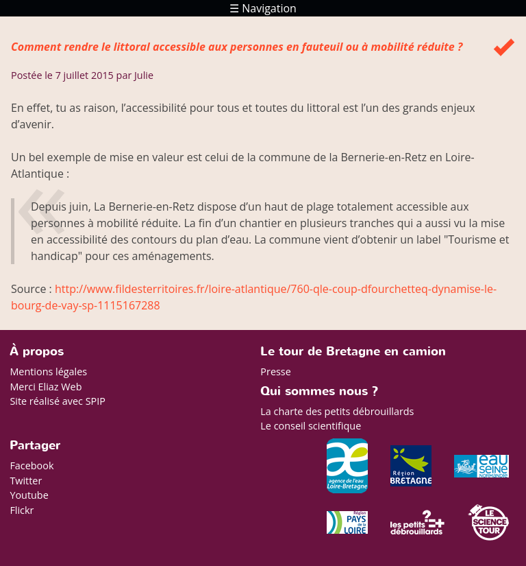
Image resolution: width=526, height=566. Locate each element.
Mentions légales (48, 371)
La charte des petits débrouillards (337, 411)
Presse (275, 371)
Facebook (31, 465)
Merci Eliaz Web (46, 386)
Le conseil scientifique (310, 425)
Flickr (22, 510)
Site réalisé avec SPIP (57, 401)
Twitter (26, 480)
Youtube (29, 495)
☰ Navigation (263, 8)
